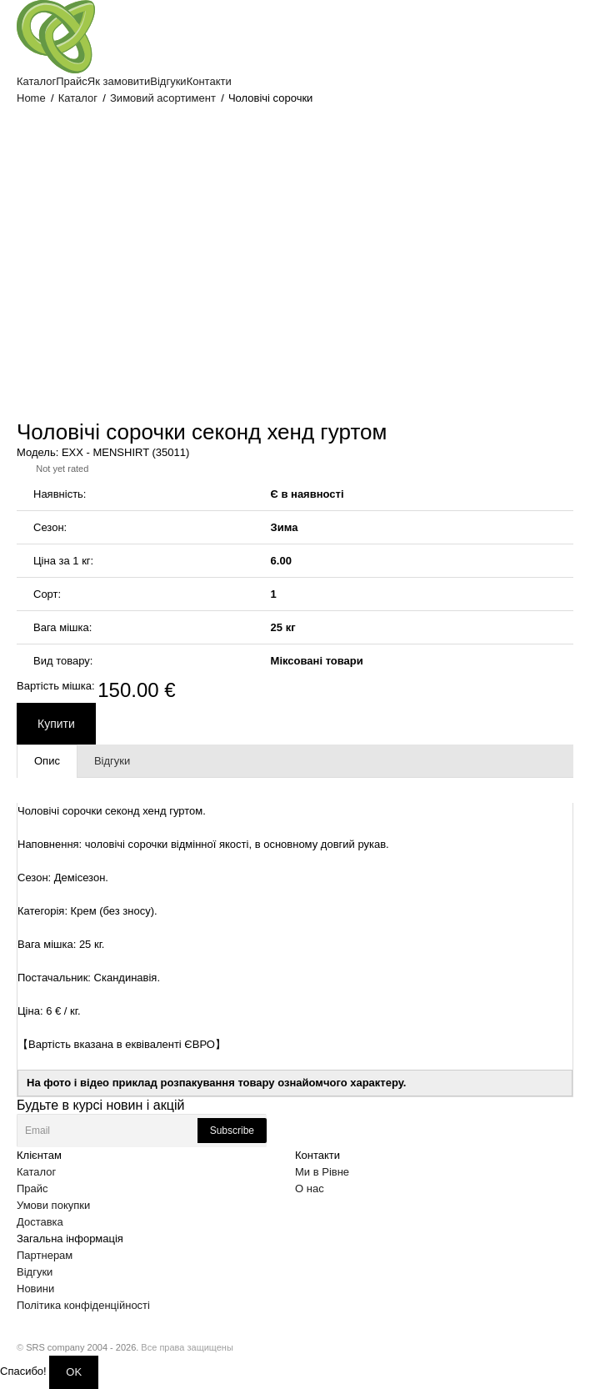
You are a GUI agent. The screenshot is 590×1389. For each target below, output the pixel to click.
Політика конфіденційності (83, 1305)
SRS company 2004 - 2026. (82, 1347)
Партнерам (44, 1255)
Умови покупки (53, 1205)
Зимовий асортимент (163, 98)
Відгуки (34, 1272)
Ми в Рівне (322, 1172)
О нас (309, 1188)
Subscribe (232, 1130)
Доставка (40, 1222)
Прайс (32, 1188)
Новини (35, 1288)
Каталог (78, 98)
